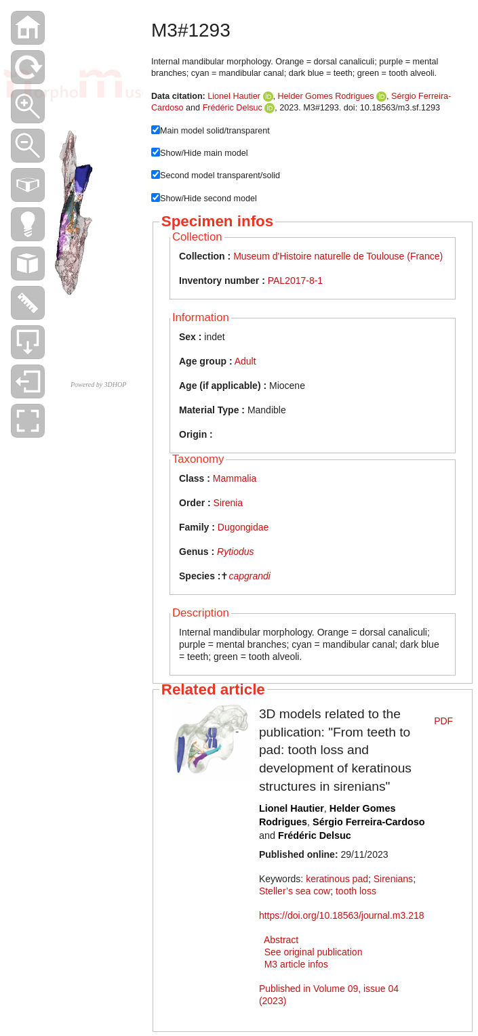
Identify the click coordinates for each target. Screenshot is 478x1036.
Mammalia (235, 478)
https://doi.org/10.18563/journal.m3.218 (341, 915)
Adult (245, 361)
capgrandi (249, 576)
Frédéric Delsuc (232, 107)
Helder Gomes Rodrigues (326, 96)
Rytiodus (235, 551)
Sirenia (228, 502)
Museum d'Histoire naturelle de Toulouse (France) (338, 256)
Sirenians (393, 878)
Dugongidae (243, 527)
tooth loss (356, 891)
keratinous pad (337, 878)
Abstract (281, 939)
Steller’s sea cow (294, 891)
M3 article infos (296, 964)
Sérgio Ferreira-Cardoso (369, 821)
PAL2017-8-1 (295, 280)
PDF (443, 721)
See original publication (313, 952)
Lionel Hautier (233, 96)
